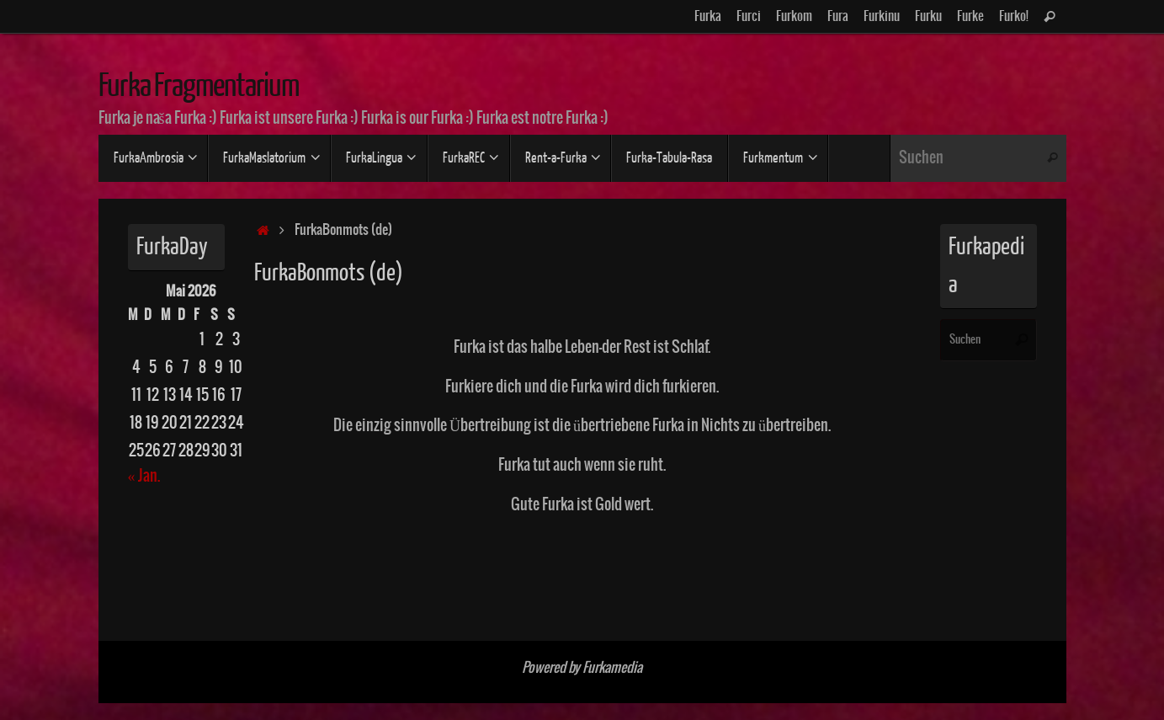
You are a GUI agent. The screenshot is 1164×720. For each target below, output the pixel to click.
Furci (748, 16)
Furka (707, 16)
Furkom (794, 16)
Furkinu (882, 16)
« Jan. (144, 476)
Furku (928, 16)
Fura (837, 16)
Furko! (1013, 16)
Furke (970, 16)
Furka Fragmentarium (199, 86)
